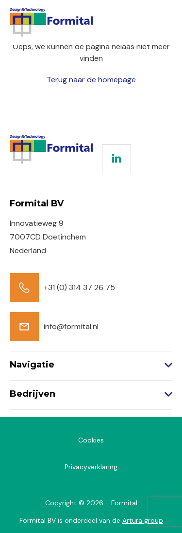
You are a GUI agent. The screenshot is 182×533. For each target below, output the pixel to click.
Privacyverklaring (91, 466)
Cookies (91, 440)
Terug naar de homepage (91, 79)
